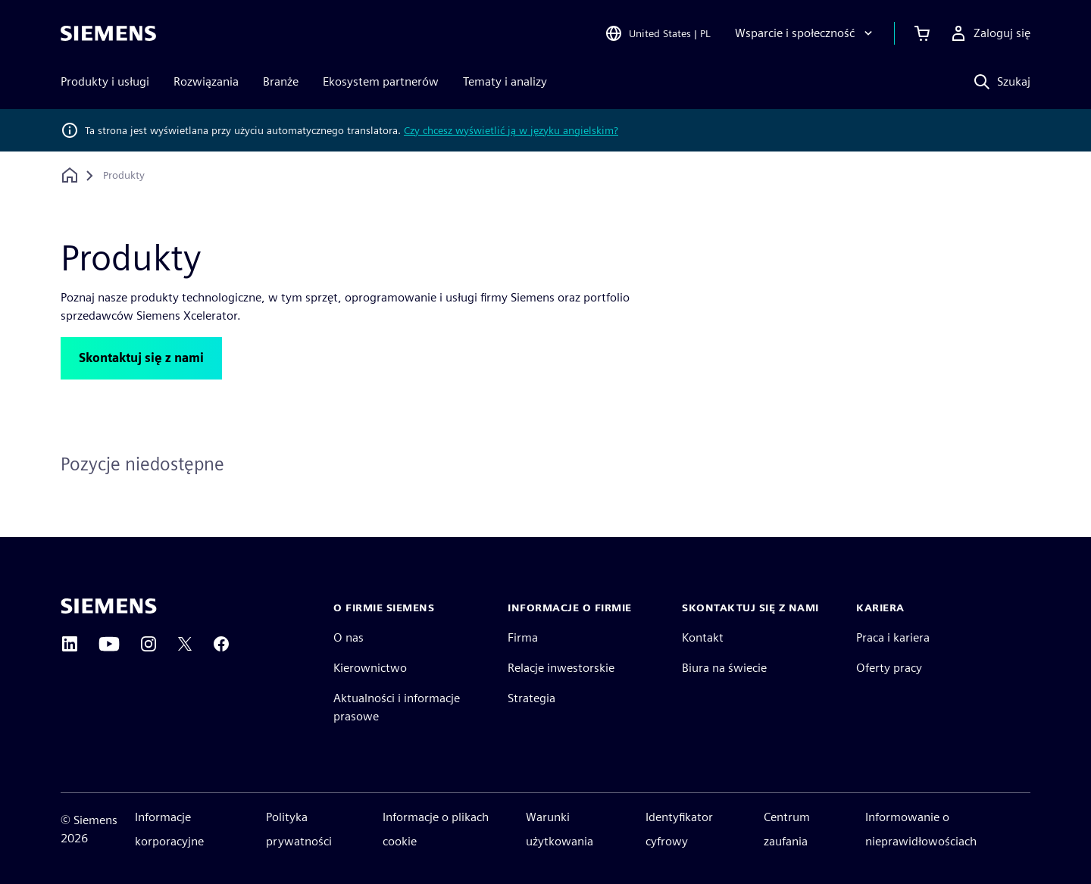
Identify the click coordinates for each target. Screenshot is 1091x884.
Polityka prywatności (299, 829)
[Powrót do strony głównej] (70, 175)
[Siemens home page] (109, 606)
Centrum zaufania (787, 829)
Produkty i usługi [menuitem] (105, 81)
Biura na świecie (724, 668)
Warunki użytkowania (559, 829)
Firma (523, 637)
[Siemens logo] (108, 33)
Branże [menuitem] (281, 81)
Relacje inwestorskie (561, 668)
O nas (348, 637)
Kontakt (703, 637)
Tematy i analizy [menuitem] (505, 81)
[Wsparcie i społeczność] (805, 33)
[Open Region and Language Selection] (658, 33)
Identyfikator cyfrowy (679, 829)
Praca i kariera (893, 637)
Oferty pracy (889, 668)
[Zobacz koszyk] (922, 33)
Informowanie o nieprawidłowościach (921, 829)
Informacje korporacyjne (169, 829)
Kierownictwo (370, 668)
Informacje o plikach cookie (436, 829)
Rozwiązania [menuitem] (206, 81)
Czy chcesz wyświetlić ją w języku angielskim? (511, 130)
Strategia (531, 698)
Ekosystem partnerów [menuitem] (381, 81)
